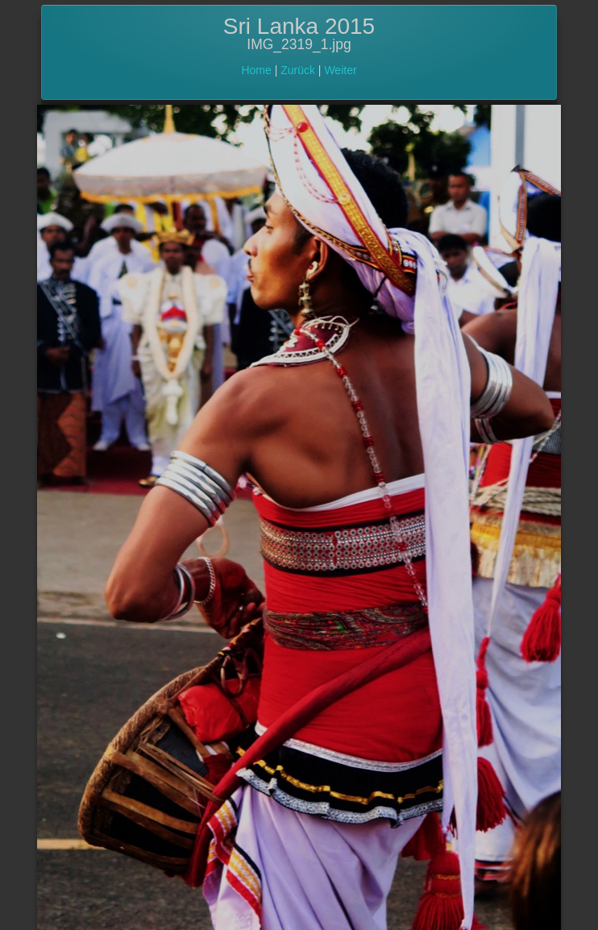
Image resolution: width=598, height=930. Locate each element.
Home (256, 70)
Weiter (340, 70)
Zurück (297, 70)
